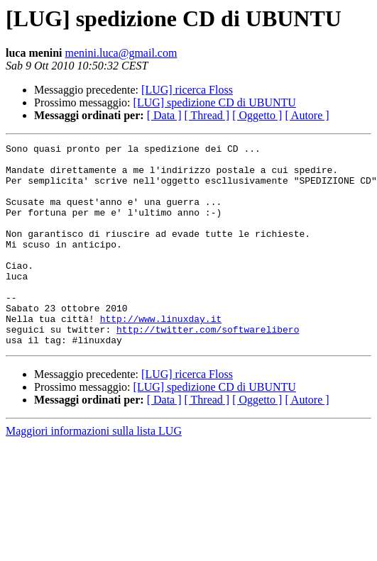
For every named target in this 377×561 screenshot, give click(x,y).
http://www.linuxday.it (161, 354)
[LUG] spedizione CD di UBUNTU (214, 102)
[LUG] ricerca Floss (187, 90)
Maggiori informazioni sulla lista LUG (94, 471)
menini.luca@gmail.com (121, 53)
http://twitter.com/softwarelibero (207, 367)
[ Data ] (164, 115)
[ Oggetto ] (257, 115)
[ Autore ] (307, 115)
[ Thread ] (207, 115)
